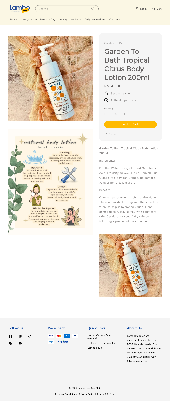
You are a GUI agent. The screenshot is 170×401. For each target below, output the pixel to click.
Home (13, 19)
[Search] (93, 8)
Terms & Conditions (66, 394)
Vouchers (114, 19)
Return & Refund (106, 394)
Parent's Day (47, 19)
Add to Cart (130, 124)
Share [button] (110, 133)
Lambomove (94, 347)
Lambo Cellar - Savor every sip (99, 337)
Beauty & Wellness (70, 19)
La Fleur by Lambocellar (101, 343)
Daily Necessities (95, 19)
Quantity (108, 108)
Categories (27, 19)
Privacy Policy (87, 394)
